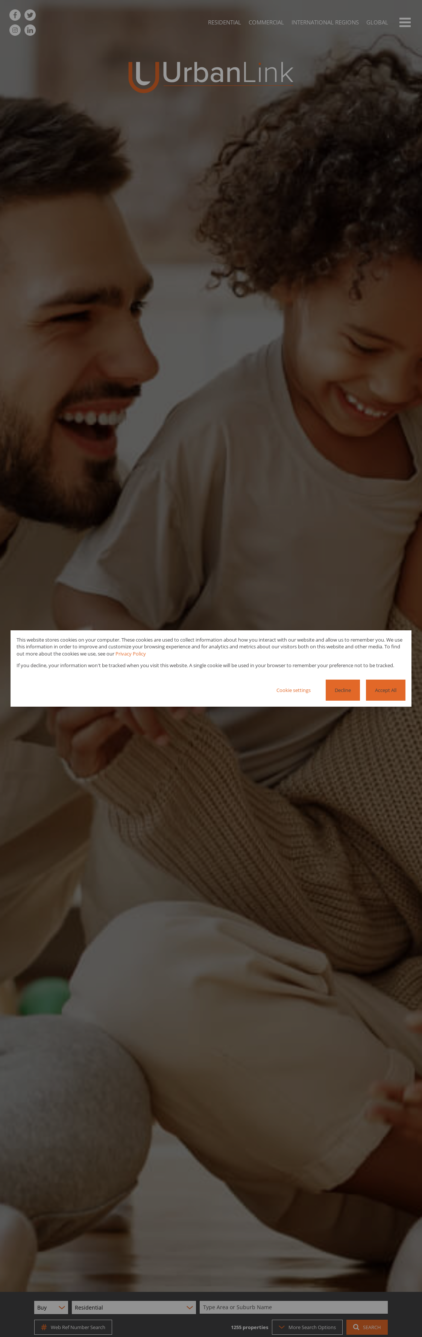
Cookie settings (293, 690)
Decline (343, 690)
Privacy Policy (130, 653)
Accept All (385, 690)
